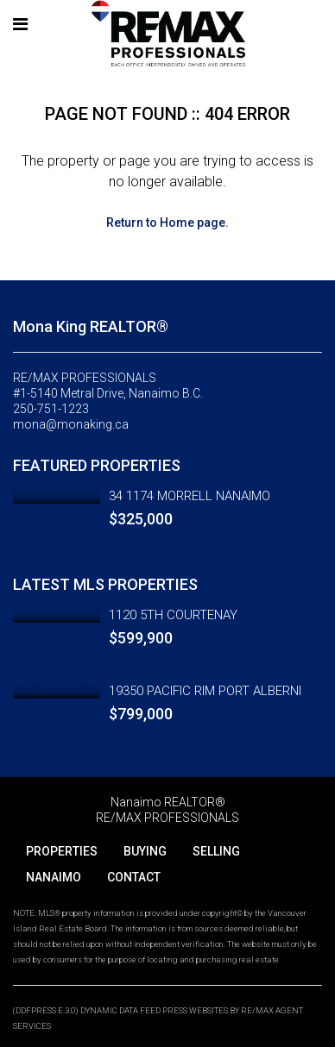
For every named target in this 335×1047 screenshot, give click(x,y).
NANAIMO (53, 877)
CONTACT (134, 877)
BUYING (145, 851)
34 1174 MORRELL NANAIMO (189, 496)
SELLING (216, 851)
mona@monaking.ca (71, 424)
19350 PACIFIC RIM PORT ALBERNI (205, 691)
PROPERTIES (62, 851)
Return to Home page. (167, 222)
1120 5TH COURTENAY (173, 615)
